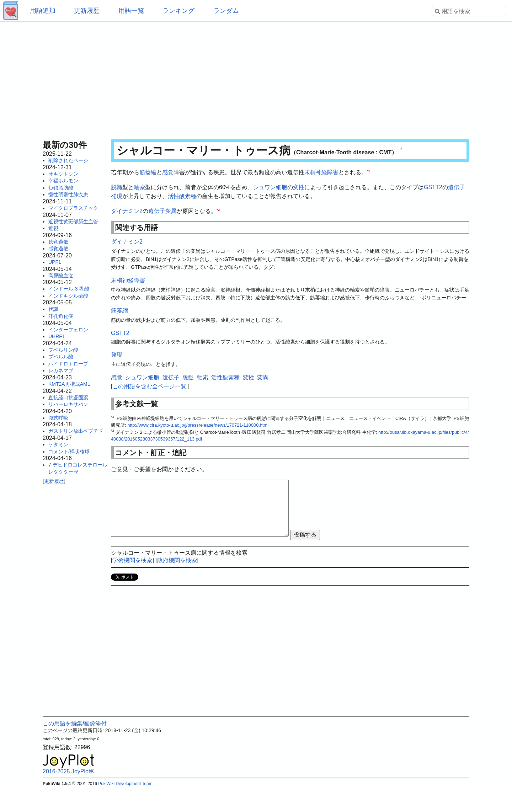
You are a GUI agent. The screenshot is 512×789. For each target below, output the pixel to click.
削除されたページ (68, 160)
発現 (116, 196)
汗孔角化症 (60, 316)
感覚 (168, 172)
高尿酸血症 (60, 275)
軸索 (139, 187)
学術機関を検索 (132, 560)
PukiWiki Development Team (125, 783)
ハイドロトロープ (68, 364)
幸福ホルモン (63, 180)
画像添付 (95, 723)
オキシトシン (63, 174)
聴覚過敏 (58, 242)
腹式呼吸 (58, 418)
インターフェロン (68, 329)
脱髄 (116, 187)
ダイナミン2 (127, 211)
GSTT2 (433, 187)
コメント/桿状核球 (69, 451)
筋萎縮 (147, 172)
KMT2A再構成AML (69, 384)
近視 (53, 228)
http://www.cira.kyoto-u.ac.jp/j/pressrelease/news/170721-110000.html (197, 425)
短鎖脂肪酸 (60, 188)
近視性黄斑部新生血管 (73, 221)
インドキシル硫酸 (68, 296)
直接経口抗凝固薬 (68, 397)
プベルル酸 (60, 356)
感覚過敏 (58, 248)
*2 (218, 209)
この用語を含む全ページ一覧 (149, 386)
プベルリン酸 (63, 350)
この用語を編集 (62, 723)
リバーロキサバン (68, 404)
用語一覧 (131, 10)
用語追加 (42, 10)
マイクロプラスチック (73, 208)
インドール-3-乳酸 (68, 289)
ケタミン (58, 444)
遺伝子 (456, 187)
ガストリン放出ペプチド (75, 431)
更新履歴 (87, 10)
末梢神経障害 (321, 172)
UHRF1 (56, 336)
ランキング (178, 10)
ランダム (226, 10)
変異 (171, 211)
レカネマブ (60, 370)
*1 (368, 171)
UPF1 (54, 262)
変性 (298, 187)
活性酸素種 (182, 196)
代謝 (53, 309)
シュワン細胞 (270, 187)
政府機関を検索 (177, 560)
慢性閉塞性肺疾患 (68, 194)
